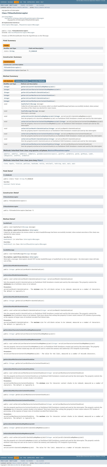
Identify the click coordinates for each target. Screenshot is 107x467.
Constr (19, 7)
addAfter (7, 154)
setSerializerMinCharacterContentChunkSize (37, 144)
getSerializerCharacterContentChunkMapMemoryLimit (40, 89)
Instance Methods (22, 81)
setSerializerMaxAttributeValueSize (34, 128)
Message (40, 18)
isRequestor (8, 155)
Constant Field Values (12, 184)
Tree (24, 2)
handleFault (25, 104)
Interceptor (6, 25)
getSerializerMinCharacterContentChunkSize (37, 101)
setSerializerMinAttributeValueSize (34, 139)
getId (77, 154)
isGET (91, 154)
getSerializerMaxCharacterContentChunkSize (37, 95)
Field (14, 7)
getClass (27, 163)
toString (58, 163)
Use (21, 2)
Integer (7, 86)
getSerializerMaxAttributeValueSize (34, 92)
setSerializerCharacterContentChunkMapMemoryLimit (40, 121)
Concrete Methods (38, 81)
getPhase (84, 154)
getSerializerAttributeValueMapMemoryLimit (37, 86)
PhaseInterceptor (25, 25)
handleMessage (26, 111)
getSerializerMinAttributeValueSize (34, 98)
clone (6, 163)
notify (41, 163)
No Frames (29, 5)
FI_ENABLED (33, 51)
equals (11, 163)
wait (64, 163)
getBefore (70, 154)
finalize (19, 163)
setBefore (25, 155)
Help (42, 2)
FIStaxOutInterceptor (12, 67)
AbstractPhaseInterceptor (17, 32)
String (12, 51)
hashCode (34, 163)
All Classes (40, 5)
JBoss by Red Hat (15, 465)
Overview (4, 2)
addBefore (23, 154)
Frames (23, 5)
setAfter (17, 155)
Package (10, 2)
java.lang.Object (7, 16)
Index (38, 2)
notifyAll (49, 163)
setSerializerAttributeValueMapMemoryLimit (37, 116)
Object (40, 160)
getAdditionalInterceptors (47, 154)
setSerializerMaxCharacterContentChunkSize (37, 134)
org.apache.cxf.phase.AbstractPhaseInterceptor (20, 18)
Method (25, 7)
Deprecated (31, 2)
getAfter (62, 154)
